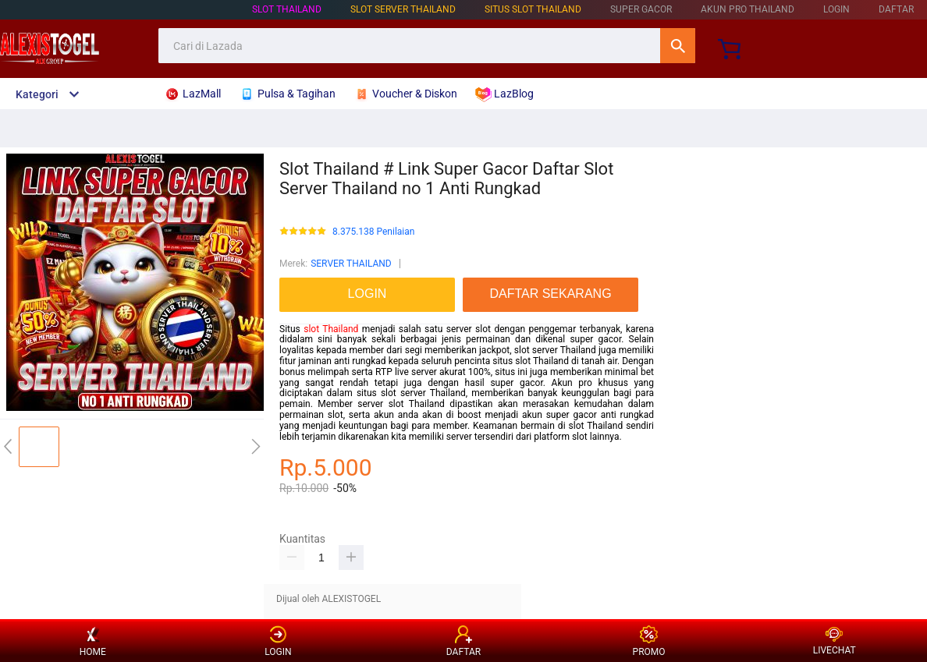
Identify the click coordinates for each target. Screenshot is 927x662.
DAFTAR (896, 9)
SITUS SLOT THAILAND (533, 9)
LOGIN (836, 9)
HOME (93, 641)
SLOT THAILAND (286, 9)
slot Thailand (331, 329)
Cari (677, 45)
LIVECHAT (834, 642)
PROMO (649, 641)
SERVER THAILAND (351, 263)
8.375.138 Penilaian (373, 232)
